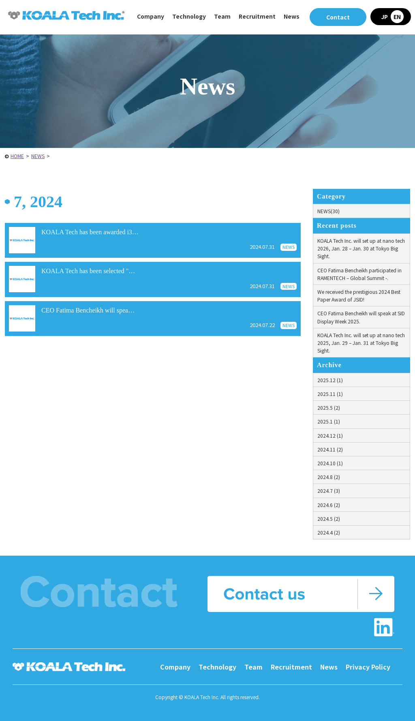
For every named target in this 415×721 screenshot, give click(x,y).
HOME (17, 155)
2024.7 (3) (328, 490)
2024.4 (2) (328, 532)
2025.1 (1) (328, 421)
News (291, 16)
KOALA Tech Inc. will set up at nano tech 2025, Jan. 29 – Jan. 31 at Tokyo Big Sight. (361, 343)
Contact (338, 17)
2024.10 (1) (330, 463)
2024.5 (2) (328, 518)
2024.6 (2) (328, 504)
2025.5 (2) (328, 407)
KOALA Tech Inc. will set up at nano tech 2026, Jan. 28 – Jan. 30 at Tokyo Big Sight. (361, 248)
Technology (217, 667)
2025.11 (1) (330, 393)
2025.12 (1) (330, 380)
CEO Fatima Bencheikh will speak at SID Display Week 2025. (361, 317)
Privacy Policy (368, 667)
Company (175, 667)
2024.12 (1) (330, 435)
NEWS (38, 155)
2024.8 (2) (328, 476)
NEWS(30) (328, 211)
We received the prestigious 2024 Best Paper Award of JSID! (358, 295)
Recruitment (291, 667)
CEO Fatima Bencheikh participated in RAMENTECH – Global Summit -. (359, 274)
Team (222, 16)
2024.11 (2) (330, 449)
